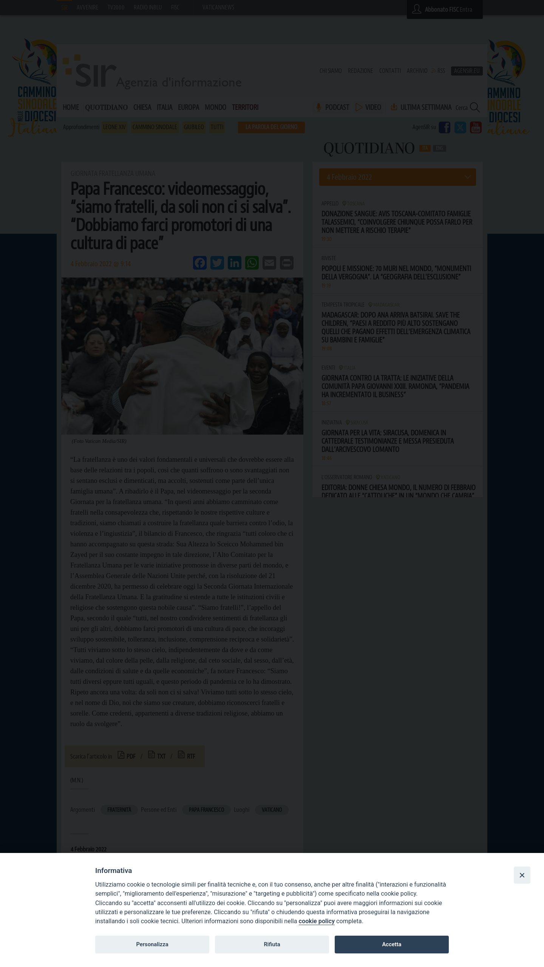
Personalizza (152, 944)
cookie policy (317, 921)
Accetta (391, 944)
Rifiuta (272, 944)
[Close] (522, 875)
